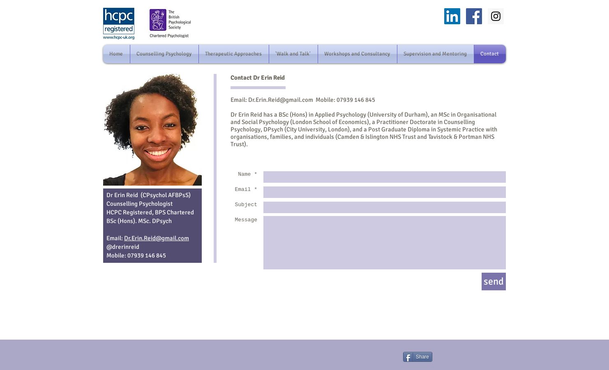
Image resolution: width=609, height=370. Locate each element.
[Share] (417, 357)
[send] (494, 281)
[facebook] (474, 16)
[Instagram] (496, 16)
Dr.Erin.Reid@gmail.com (280, 99)
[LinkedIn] (452, 16)
